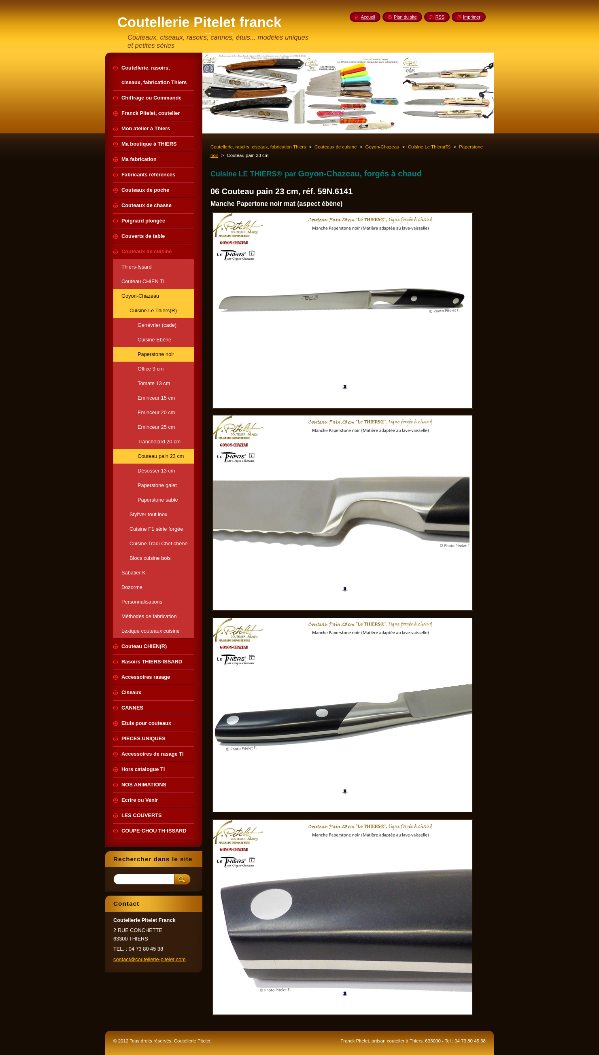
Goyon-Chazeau (382, 146)
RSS (439, 17)
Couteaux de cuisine (335, 146)
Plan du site (405, 17)
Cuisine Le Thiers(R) (429, 146)
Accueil (368, 17)
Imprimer (471, 17)
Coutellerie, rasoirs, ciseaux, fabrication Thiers (258, 146)
